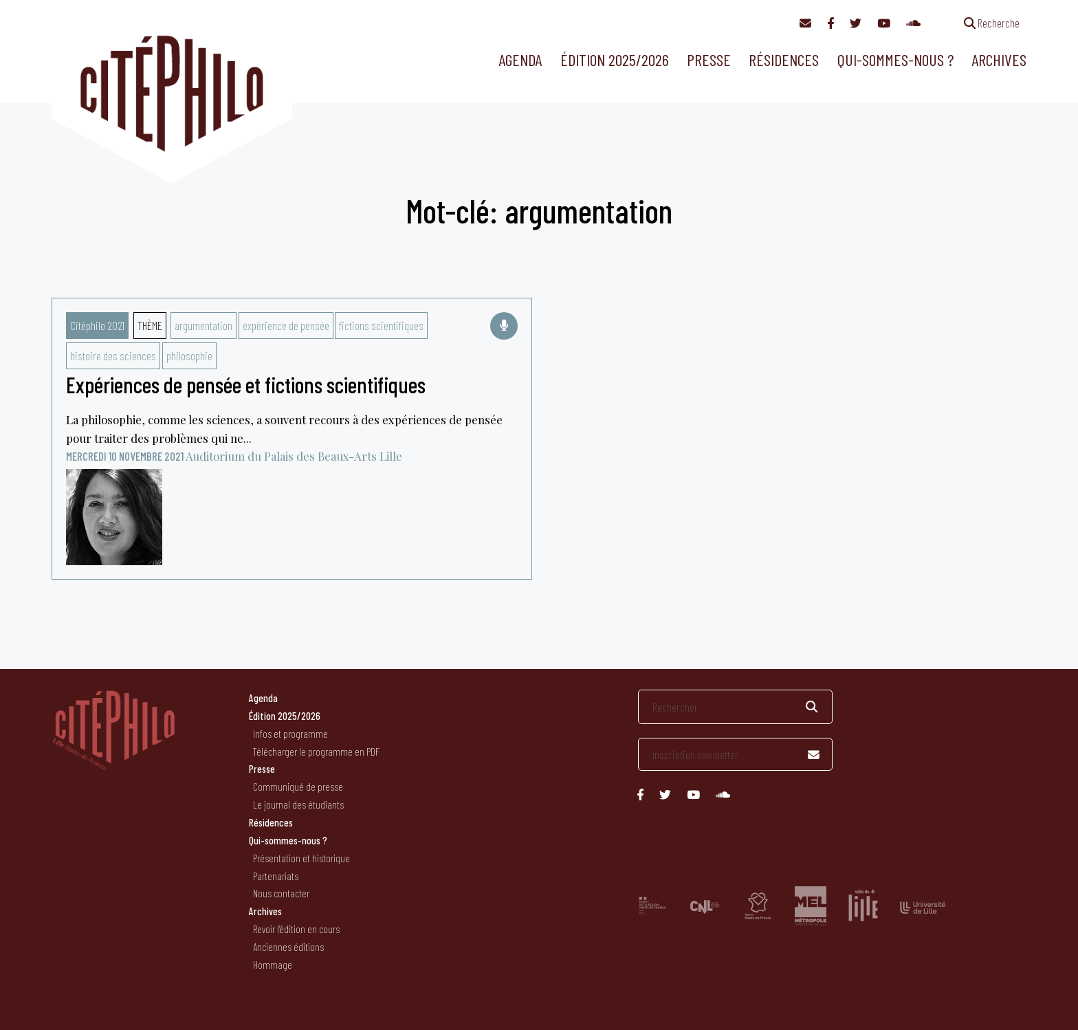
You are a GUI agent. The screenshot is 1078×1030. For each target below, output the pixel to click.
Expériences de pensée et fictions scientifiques (246, 384)
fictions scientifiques (381, 325)
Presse (709, 59)
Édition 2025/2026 (614, 59)
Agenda (520, 59)
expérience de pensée (286, 325)
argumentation (203, 325)
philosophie (189, 355)
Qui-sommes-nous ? (895, 59)
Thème (150, 325)
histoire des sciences (113, 355)
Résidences (784, 59)
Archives (998, 59)
